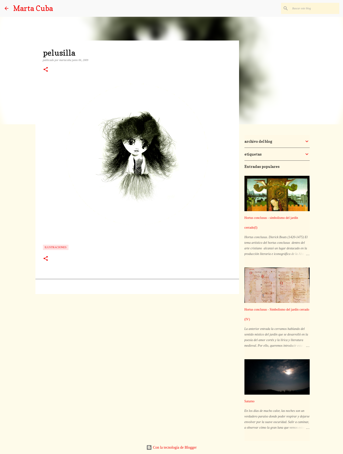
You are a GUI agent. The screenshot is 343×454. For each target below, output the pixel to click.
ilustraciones (56, 247)
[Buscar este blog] (314, 8)
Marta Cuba (33, 8)
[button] (45, 70)
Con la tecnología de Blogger (171, 447)
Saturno (249, 401)
